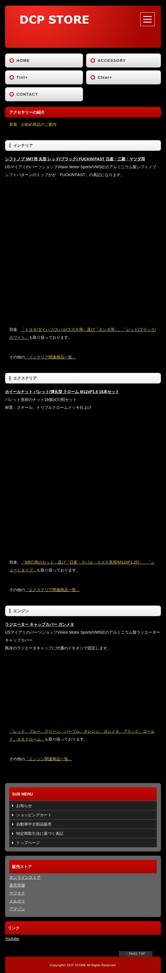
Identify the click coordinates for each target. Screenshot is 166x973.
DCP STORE (76, 965)
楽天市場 (17, 885)
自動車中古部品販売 (34, 824)
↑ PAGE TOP (135, 953)
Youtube (12, 938)
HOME (23, 60)
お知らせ (24, 805)
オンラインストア (25, 877)
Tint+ (22, 77)
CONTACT (27, 94)
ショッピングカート (34, 815)
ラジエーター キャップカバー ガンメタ (39, 624)
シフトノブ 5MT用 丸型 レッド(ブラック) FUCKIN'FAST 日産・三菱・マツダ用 (75, 159)
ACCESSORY (112, 60)
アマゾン (17, 909)
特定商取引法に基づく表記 (39, 833)
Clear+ (105, 77)
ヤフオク (17, 893)
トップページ (28, 842)
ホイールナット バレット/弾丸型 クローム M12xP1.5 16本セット (62, 391)
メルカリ (17, 901)
